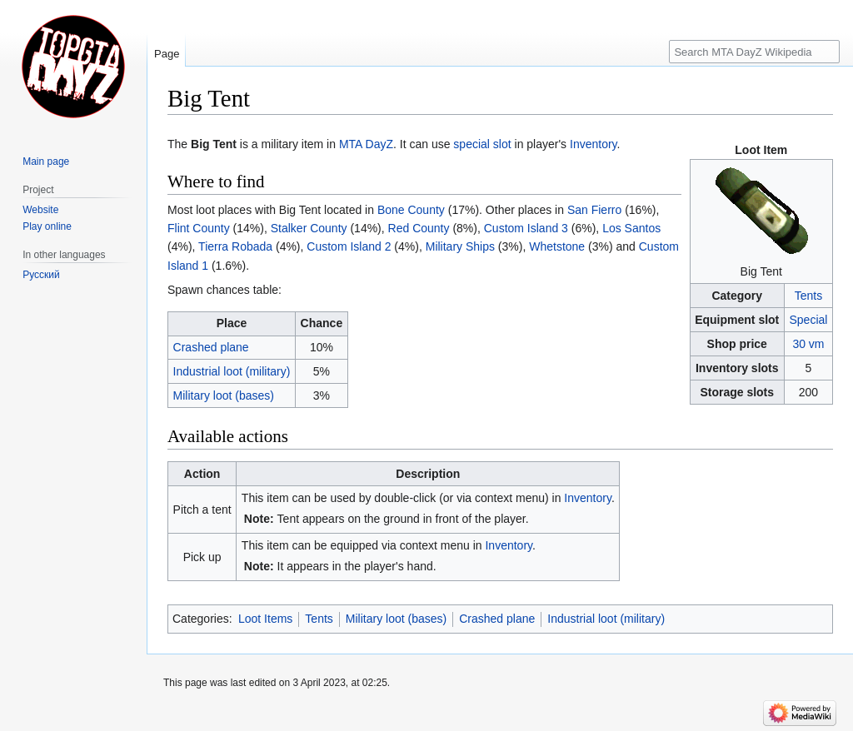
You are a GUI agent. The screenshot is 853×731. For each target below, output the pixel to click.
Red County (419, 228)
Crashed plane (211, 347)
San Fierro (594, 209)
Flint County (198, 228)
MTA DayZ (366, 144)
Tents (808, 295)
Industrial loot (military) (232, 371)
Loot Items (265, 618)
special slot (482, 144)
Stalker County (309, 228)
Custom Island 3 (526, 228)
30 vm (808, 344)
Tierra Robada (235, 246)
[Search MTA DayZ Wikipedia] (754, 51)
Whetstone (557, 246)
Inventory (593, 144)
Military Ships (460, 246)
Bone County (411, 209)
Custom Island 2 (349, 246)
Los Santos (631, 228)
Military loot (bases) (223, 395)
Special (808, 319)
